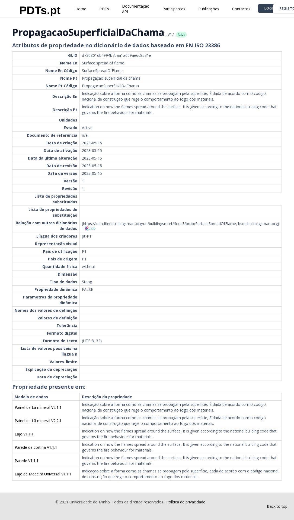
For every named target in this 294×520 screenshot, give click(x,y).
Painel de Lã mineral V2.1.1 (38, 407)
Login (270, 8)
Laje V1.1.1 (24, 434)
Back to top (277, 506)
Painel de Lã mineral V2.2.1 (38, 420)
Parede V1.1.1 (27, 460)
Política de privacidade (185, 502)
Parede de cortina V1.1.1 (36, 447)
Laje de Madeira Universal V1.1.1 (43, 474)
